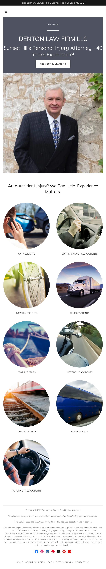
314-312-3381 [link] (53, 24)
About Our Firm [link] (35, 562)
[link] (53, 40)
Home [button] (19, 562)
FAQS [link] (51, 562)
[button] (6, 11)
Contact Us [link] (82, 562)
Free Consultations (53, 64)
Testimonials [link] (64, 562)
